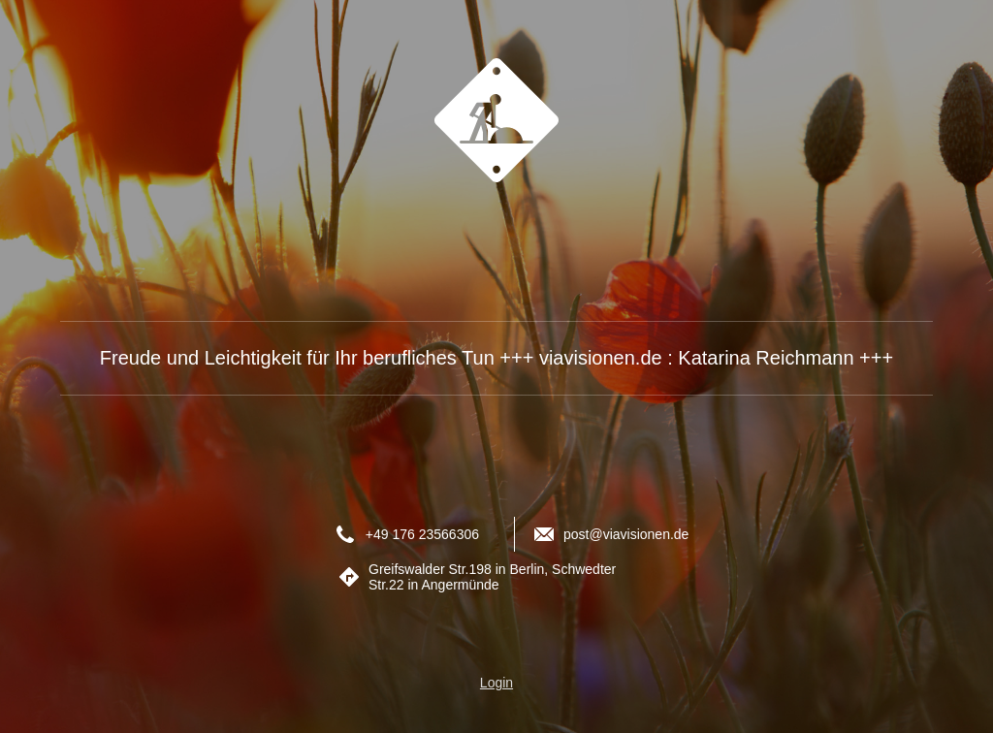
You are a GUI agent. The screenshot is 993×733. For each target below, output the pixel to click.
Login (496, 682)
